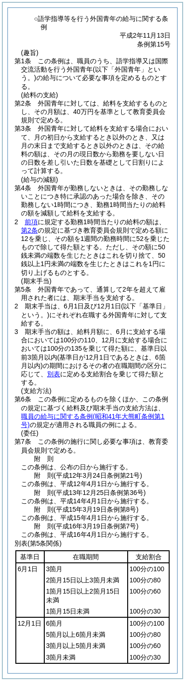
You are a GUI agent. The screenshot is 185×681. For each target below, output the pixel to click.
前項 (31, 222)
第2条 (29, 230)
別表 (53, 374)
